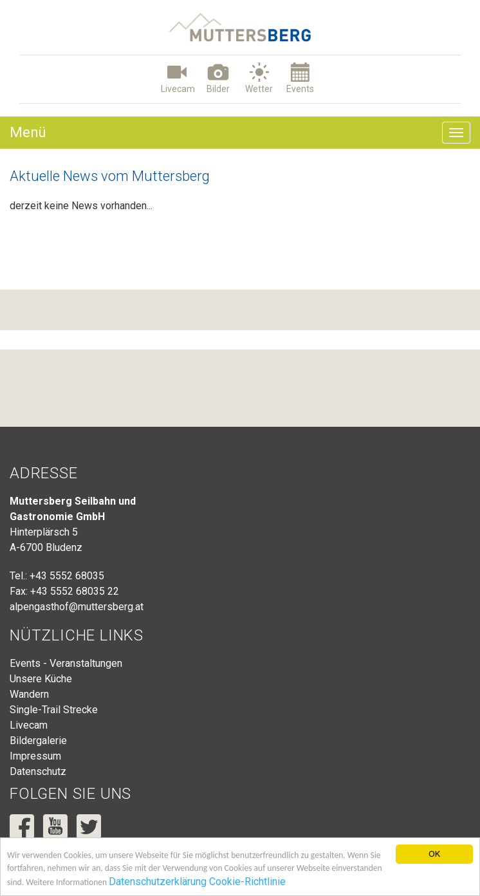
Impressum (35, 756)
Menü (28, 132)
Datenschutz (38, 771)
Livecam (29, 725)
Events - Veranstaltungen (66, 663)
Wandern (29, 694)
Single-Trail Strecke (54, 710)
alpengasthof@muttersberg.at (76, 607)
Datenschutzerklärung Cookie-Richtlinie (197, 882)
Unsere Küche (41, 679)
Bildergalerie (38, 740)
